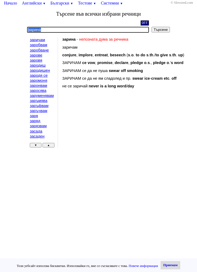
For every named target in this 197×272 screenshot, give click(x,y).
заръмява (38, 101)
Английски (34, 3)
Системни (112, 3)
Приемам (170, 265)
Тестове (87, 3)
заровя (36, 60)
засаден (37, 136)
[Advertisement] (107, 136)
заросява (38, 90)
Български (62, 3)
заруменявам (42, 96)
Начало (10, 3)
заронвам (38, 85)
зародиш (37, 65)
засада (36, 131)
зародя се (39, 75)
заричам (37, 40)
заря (34, 116)
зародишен (40, 70)
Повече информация (143, 266)
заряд (35, 121)
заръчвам (38, 111)
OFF (145, 23)
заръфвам (39, 106)
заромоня (38, 80)
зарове (36, 55)
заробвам (38, 45)
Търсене (161, 30)
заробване (39, 50)
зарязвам (38, 126)
